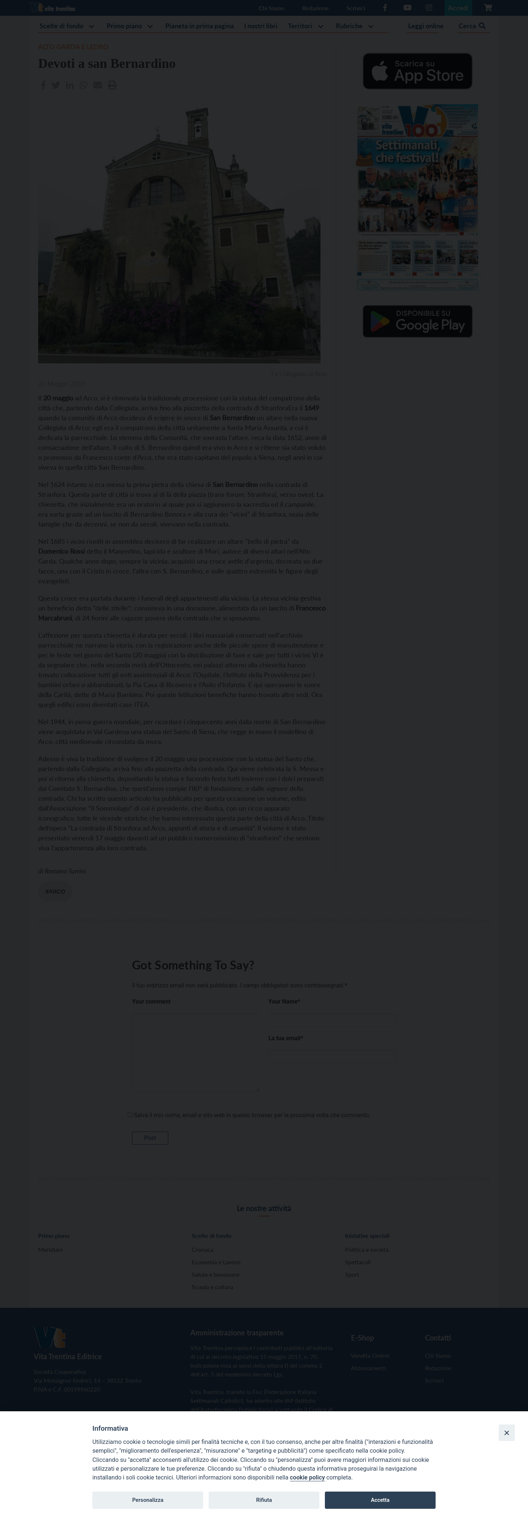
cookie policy (307, 1477)
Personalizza (147, 1500)
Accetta (380, 1500)
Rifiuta (264, 1500)
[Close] (507, 1432)
